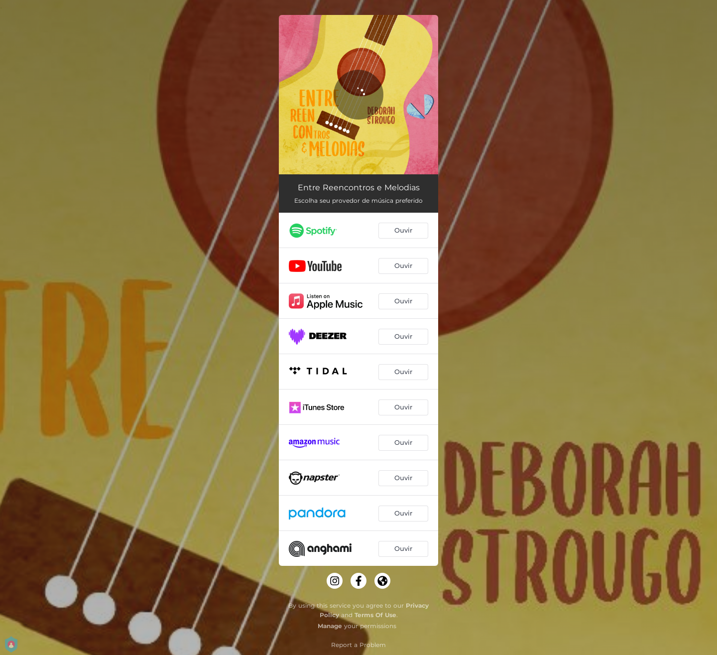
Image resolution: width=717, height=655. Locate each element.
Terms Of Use (375, 615)
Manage (330, 626)
